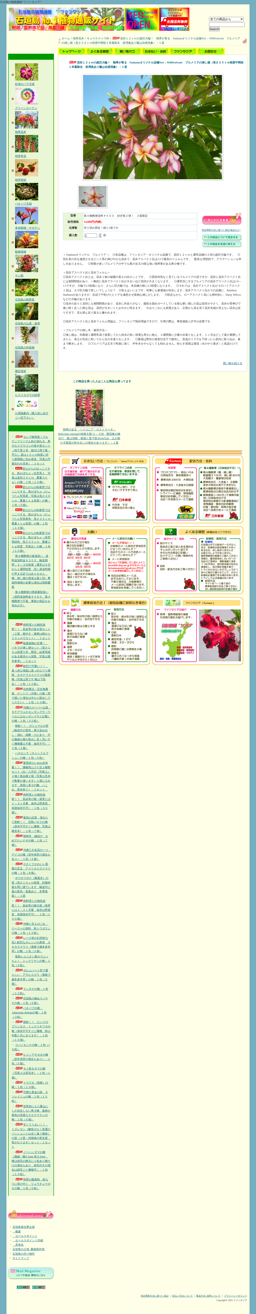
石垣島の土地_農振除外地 (28, 1249)
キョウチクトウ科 (98, 38)
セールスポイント (24, 1236)
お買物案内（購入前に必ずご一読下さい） (31, 413)
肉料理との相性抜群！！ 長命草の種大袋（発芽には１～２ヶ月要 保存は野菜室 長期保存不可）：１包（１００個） (31, 909)
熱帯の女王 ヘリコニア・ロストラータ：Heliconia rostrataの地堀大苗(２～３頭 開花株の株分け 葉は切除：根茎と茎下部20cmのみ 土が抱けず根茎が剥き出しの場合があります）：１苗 (89, 417)
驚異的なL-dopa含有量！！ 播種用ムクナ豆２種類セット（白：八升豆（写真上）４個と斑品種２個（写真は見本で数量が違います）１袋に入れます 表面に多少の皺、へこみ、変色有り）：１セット (31, 776)
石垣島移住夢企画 (23, 1227)
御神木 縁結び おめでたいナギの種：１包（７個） (30, 840)
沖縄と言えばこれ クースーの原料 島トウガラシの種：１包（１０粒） (31, 928)
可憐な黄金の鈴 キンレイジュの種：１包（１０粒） (30, 1097)
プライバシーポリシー (235, 1296)
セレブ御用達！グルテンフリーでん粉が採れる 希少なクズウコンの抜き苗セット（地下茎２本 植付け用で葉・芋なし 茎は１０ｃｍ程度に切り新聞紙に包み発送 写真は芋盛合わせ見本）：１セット (31, 450)
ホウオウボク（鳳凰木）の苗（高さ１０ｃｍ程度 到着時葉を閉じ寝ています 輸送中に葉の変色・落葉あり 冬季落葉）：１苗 (31, 886)
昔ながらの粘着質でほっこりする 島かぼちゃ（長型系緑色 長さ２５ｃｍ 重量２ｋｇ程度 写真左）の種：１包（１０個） (31, 541)
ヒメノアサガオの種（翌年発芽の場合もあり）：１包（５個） (31, 1059)
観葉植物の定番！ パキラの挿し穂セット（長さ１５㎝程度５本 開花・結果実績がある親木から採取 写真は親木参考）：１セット (31, 652)
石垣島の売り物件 (23, 1253)
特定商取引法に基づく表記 (155, 1296)
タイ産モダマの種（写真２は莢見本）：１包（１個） (31, 1073)
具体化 (18, 1244)
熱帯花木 (78, 38)
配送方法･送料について (208, 1296)
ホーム (66, 38)
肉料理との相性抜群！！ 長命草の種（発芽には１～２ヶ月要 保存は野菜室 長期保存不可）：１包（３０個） (31, 803)
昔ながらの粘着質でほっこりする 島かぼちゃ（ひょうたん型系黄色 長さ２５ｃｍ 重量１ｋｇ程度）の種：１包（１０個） (32, 519)
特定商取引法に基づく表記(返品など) (221, 230)
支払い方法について (182, 1296)
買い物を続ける (152, 360)
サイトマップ (20, 1258)
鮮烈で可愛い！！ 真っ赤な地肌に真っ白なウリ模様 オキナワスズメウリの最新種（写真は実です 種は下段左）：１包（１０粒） (31, 675)
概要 (16, 1231)
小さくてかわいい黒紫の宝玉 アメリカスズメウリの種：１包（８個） (31, 868)
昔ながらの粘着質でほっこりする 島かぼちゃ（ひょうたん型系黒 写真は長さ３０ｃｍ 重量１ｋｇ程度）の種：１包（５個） (31, 496)
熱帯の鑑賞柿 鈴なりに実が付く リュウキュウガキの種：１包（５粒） (31, 1184)
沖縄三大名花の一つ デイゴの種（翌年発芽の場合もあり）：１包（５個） (31, 854)
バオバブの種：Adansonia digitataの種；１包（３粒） (29, 1013)
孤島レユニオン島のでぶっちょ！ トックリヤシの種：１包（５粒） (31, 961)
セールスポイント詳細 (27, 1240)
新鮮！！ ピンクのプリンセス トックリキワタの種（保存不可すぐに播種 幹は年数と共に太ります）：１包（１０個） (31, 1030)
